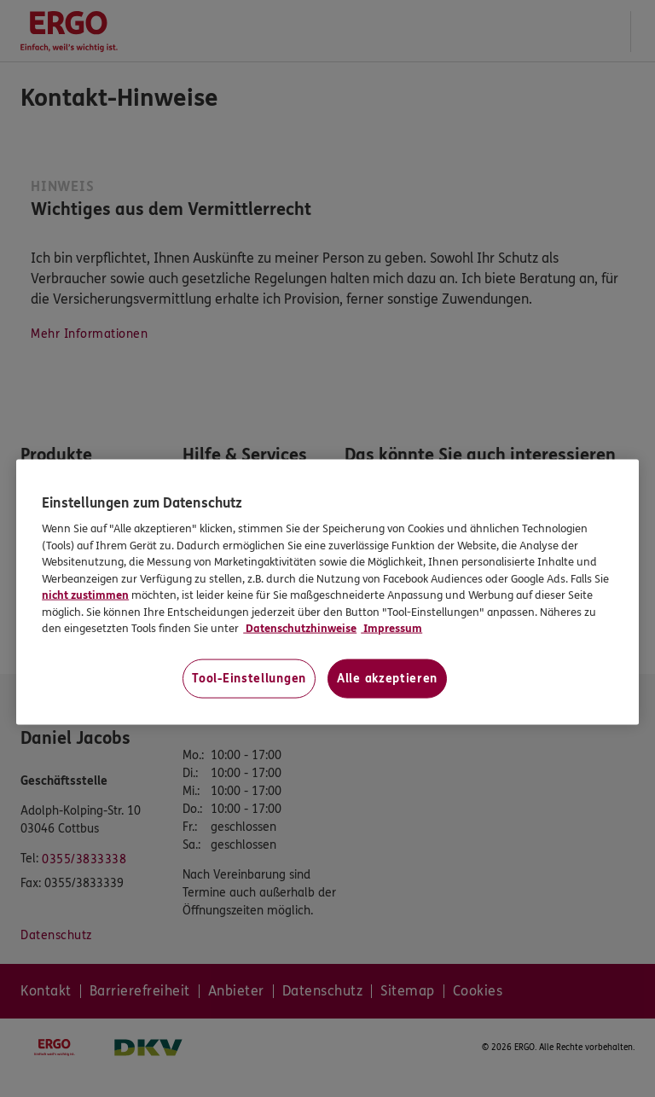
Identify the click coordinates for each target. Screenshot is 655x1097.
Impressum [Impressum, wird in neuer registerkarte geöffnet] (391, 629)
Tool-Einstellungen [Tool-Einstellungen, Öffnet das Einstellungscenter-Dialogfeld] (249, 677)
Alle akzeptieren (387, 677)
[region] (327, 591)
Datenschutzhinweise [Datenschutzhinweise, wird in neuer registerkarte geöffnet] (299, 629)
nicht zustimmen (85, 595)
